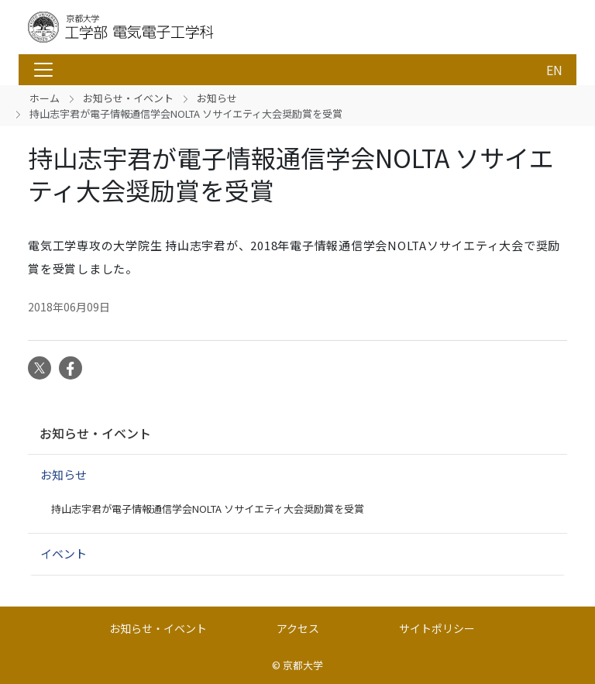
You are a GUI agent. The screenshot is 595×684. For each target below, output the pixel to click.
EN (554, 70)
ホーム (44, 98)
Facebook (70, 368)
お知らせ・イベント (128, 98)
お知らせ (217, 98)
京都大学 (303, 665)
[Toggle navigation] (43, 69)
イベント (63, 553)
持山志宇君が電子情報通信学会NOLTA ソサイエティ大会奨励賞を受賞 (207, 508)
